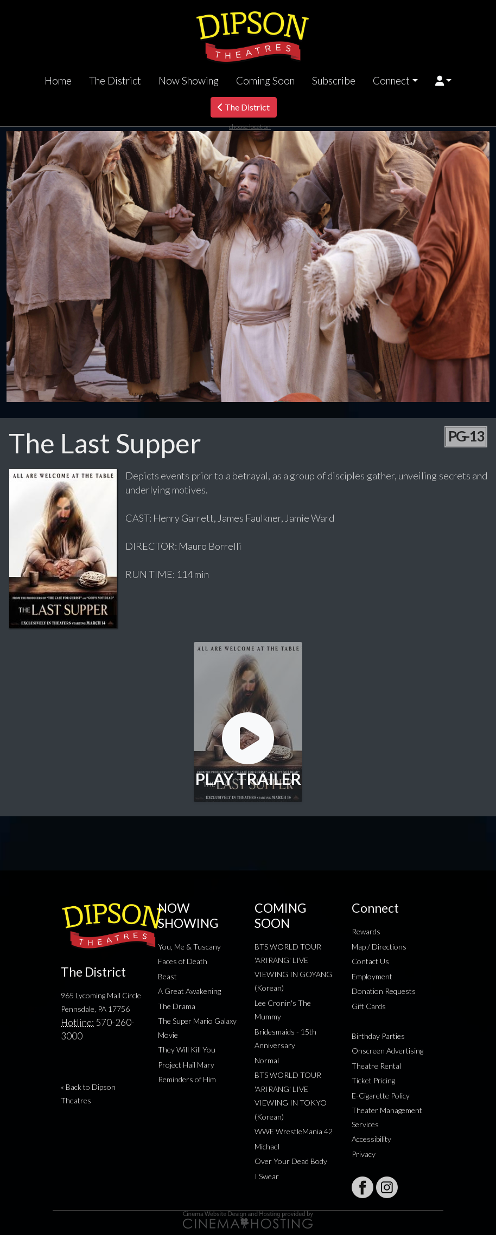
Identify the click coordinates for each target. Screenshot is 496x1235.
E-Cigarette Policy (381, 1095)
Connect (391, 81)
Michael (267, 1146)
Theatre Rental (376, 1065)
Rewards (366, 931)
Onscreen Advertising (387, 1050)
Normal (267, 1060)
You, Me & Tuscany (189, 946)
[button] (444, 81)
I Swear (267, 1176)
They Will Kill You (186, 1049)
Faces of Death (182, 961)
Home (58, 81)
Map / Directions (379, 946)
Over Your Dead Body (291, 1161)
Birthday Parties (378, 1036)
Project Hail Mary (186, 1064)
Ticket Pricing (373, 1080)
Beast (167, 976)
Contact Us (370, 961)
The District (115, 81)
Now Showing (188, 81)
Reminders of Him (187, 1079)
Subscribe (333, 81)
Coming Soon (265, 81)
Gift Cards (369, 1006)
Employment (372, 976)
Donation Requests (384, 991)
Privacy (364, 1154)
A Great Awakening (189, 991)
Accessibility (371, 1138)
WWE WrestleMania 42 (294, 1131)
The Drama (176, 1006)
